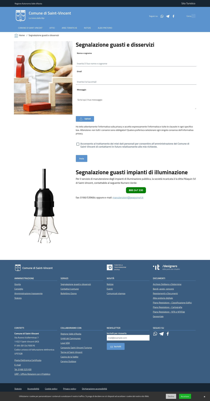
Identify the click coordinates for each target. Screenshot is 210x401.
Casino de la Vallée (69, 356)
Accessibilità (33, 388)
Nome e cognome (84, 53)
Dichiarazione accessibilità (94, 388)
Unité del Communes (71, 338)
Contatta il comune (70, 289)
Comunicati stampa (116, 293)
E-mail (17, 365)
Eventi (110, 289)
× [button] (204, 396)
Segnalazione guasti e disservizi (76, 284)
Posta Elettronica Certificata (27, 360)
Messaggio (81, 89)
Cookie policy (51, 388)
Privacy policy (69, 388)
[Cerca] (191, 15)
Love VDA (65, 343)
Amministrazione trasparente (28, 293)
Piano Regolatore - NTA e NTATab (169, 312)
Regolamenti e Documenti (165, 293)
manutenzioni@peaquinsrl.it (128, 197)
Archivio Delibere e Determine (167, 284)
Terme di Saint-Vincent (71, 352)
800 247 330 (136, 190)
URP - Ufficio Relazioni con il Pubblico (32, 374)
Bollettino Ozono (69, 293)
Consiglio (18, 289)
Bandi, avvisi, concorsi (163, 289)
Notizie (110, 284)
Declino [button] (171, 396)
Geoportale (158, 316)
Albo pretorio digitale (163, 298)
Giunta (17, 284)
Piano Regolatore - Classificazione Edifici (172, 302)
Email (79, 71)
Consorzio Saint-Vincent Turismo (76, 347)
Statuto (18, 298)
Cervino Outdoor (68, 361)
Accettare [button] (185, 396)
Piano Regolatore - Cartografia (167, 307)
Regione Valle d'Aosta (71, 333)
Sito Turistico (188, 3)
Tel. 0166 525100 (23, 369)
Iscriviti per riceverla (117, 333)
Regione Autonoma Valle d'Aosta (28, 3)
